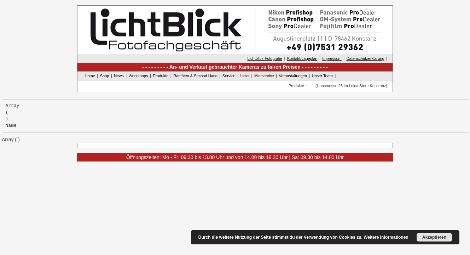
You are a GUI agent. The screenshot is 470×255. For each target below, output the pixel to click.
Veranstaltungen (293, 76)
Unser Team (322, 76)
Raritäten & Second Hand (195, 76)
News (119, 76)
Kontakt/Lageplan (302, 58)
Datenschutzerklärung (365, 58)
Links (244, 76)
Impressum (331, 58)
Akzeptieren (434, 237)
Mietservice (264, 76)
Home (90, 76)
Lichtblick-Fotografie (265, 58)
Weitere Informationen (386, 237)
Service (229, 76)
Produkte (160, 76)
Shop (104, 76)
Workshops (138, 76)
